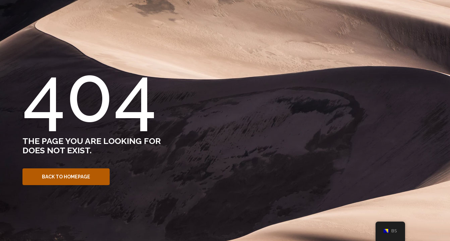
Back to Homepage (66, 176)
